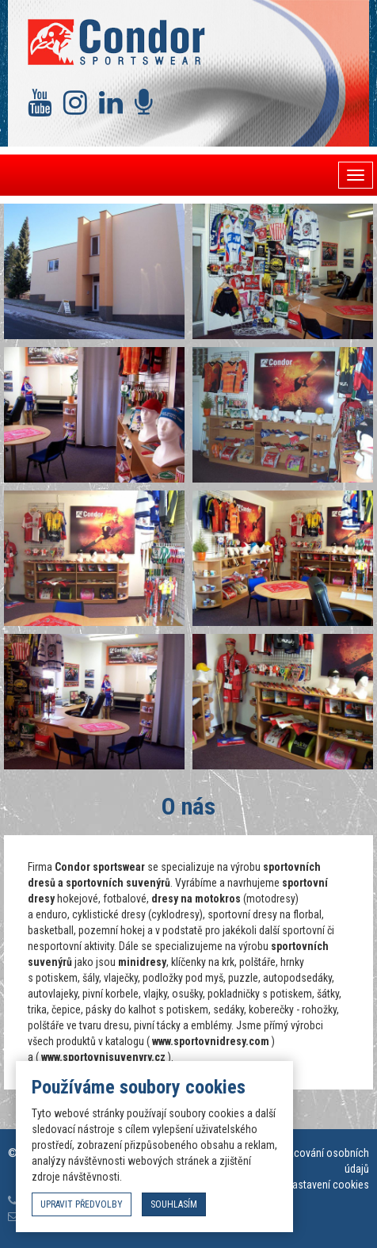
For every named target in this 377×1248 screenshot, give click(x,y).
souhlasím (173, 1204)
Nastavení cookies (327, 1184)
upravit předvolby (81, 1204)
